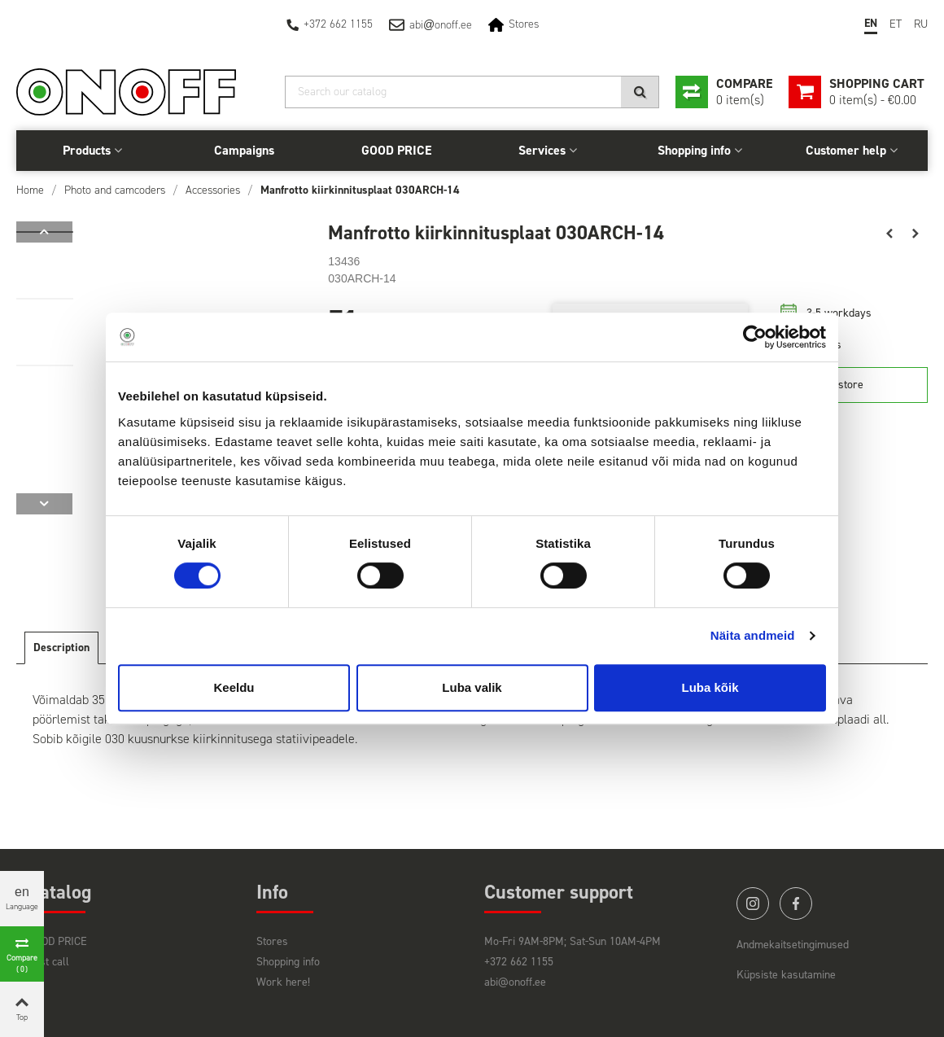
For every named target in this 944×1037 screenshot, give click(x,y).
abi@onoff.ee (515, 982)
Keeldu (233, 687)
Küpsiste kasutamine (786, 974)
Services (542, 150)
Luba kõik (709, 687)
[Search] (472, 92)
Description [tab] (61, 647)
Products (87, 150)
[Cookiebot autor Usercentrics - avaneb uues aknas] (755, 337)
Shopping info (694, 150)
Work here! (283, 982)
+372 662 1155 (338, 24)
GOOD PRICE (396, 150)
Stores (524, 24)
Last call (48, 961)
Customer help (846, 150)
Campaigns (244, 150)
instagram (752, 903)
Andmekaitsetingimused (792, 944)
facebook (796, 903)
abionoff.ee (440, 25)
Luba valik (471, 687)
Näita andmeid (752, 635)
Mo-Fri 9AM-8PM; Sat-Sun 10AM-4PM (572, 941)
